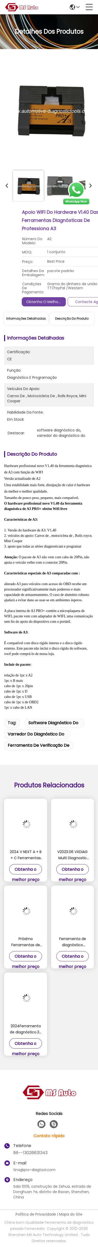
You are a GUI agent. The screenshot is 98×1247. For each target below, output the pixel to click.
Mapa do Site (70, 1214)
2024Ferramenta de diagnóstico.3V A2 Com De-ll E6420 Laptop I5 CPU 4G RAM (25, 1029)
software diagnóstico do (53, 723)
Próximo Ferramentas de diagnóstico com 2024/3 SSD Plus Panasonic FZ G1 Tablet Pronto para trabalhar (25, 942)
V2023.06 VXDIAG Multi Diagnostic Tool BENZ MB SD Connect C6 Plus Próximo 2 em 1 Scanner (72, 855)
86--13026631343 (30, 1153)
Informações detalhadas (26, 318)
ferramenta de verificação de (38, 745)
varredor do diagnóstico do (36, 734)
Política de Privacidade (36, 1214)
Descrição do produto (72, 318)
